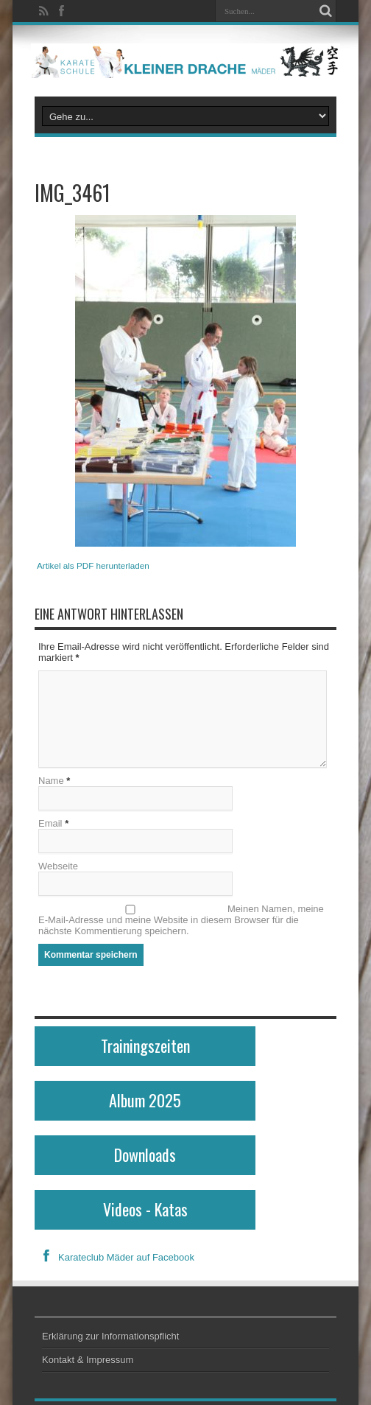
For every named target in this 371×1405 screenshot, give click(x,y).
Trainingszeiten (145, 1045)
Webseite (58, 866)
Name (51, 780)
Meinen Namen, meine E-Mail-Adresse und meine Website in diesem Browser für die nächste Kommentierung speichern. (181, 919)
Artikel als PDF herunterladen (93, 565)
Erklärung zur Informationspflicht (110, 1336)
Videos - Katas (145, 1209)
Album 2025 (145, 1100)
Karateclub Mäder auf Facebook (114, 1257)
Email (50, 823)
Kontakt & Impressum (87, 1359)
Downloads (145, 1154)
